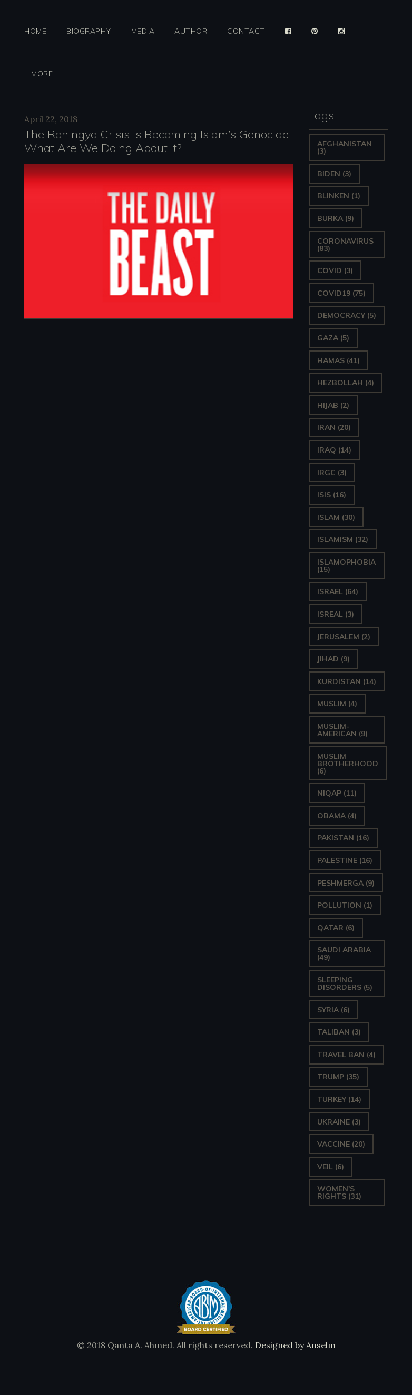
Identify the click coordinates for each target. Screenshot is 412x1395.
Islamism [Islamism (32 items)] (342, 539)
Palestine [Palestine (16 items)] (344, 860)
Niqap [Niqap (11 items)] (337, 793)
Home (35, 31)
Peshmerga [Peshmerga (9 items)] (346, 883)
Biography (88, 31)
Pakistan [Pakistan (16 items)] (343, 837)
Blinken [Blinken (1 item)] (338, 195)
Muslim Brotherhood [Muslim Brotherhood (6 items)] (347, 763)
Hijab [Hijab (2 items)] (333, 405)
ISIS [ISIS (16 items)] (331, 494)
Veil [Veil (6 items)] (330, 1166)
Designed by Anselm (294, 1345)
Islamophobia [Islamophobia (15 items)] (346, 565)
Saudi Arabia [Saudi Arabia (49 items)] (344, 953)
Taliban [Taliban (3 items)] (339, 1032)
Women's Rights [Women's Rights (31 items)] (339, 1192)
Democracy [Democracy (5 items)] (346, 315)
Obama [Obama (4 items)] (337, 815)
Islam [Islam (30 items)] (336, 517)
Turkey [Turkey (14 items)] (339, 1099)
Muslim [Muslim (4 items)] (337, 703)
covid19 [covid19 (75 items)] (341, 293)
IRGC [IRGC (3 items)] (332, 472)
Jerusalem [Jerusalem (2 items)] (343, 636)
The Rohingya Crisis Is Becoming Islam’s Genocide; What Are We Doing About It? (157, 141)
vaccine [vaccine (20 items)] (341, 1144)
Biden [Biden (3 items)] (334, 173)
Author (190, 31)
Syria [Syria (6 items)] (333, 1010)
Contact (246, 31)
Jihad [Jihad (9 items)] (333, 659)
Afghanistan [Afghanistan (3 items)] (344, 147)
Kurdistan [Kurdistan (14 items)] (346, 681)
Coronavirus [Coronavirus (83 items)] (345, 244)
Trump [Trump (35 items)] (338, 1076)
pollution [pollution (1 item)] (344, 905)
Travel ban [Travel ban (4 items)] (346, 1054)
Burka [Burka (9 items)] (335, 218)
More (42, 74)
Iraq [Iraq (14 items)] (334, 450)
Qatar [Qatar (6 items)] (336, 927)
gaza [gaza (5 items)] (333, 338)
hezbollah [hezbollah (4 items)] (345, 382)
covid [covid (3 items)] (335, 270)
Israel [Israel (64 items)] (337, 591)
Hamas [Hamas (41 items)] (338, 360)
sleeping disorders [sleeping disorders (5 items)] (344, 983)
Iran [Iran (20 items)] (334, 427)
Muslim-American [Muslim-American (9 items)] (342, 729)
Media (143, 31)
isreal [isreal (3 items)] (335, 614)
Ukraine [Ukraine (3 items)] (339, 1122)
